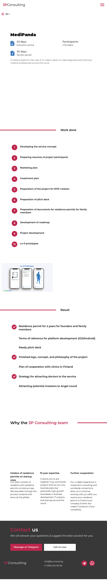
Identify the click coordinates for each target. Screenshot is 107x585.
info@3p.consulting (53, 561)
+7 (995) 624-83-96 (53, 565)
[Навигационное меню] (102, 4)
